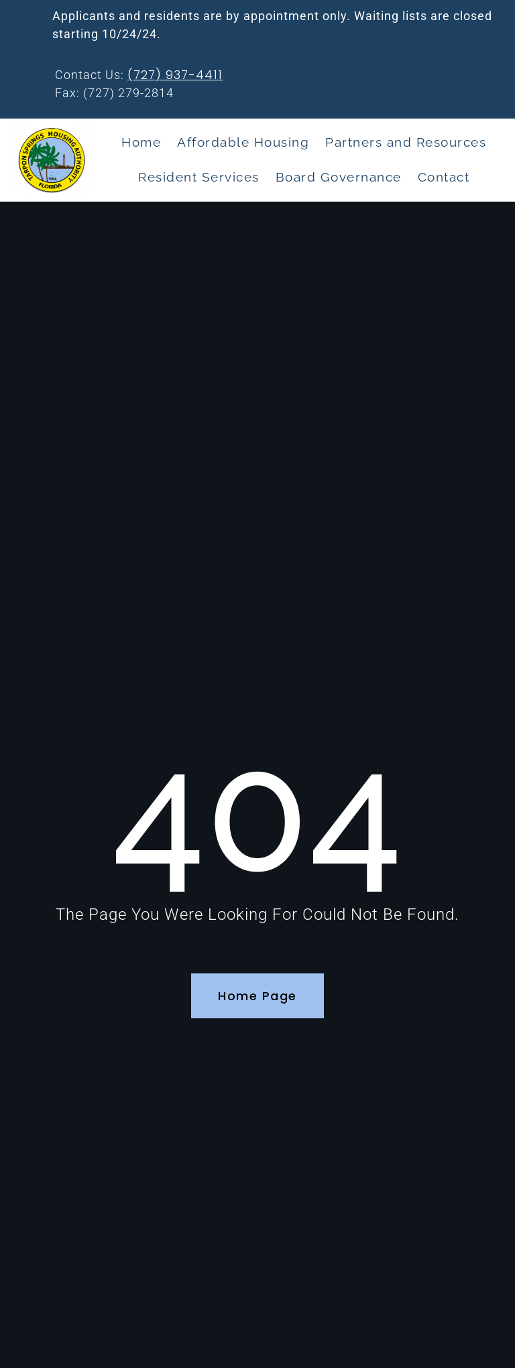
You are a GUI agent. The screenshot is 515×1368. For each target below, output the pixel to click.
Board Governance (339, 176)
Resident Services (199, 176)
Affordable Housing (243, 142)
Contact (444, 176)
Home (141, 142)
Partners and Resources (405, 142)
